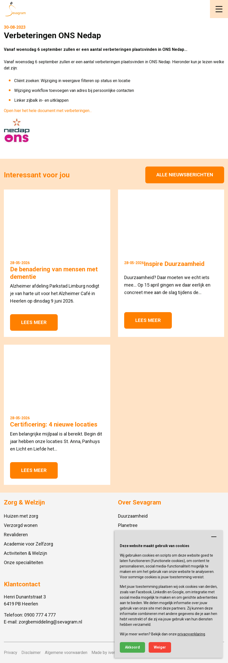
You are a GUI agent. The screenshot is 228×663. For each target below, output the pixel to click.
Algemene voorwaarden (66, 652)
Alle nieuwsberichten (184, 175)
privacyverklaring (191, 634)
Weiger (160, 647)
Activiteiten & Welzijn (25, 553)
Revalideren (16, 534)
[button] (219, 9)
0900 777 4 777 (40, 615)
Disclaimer (31, 652)
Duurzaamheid (133, 516)
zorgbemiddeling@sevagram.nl (50, 622)
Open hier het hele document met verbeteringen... (48, 110)
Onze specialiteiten (23, 562)
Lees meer (34, 322)
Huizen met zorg (21, 516)
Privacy (10, 652)
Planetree (128, 525)
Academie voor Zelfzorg (28, 544)
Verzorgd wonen (21, 525)
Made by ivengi (105, 652)
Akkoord (132, 647)
